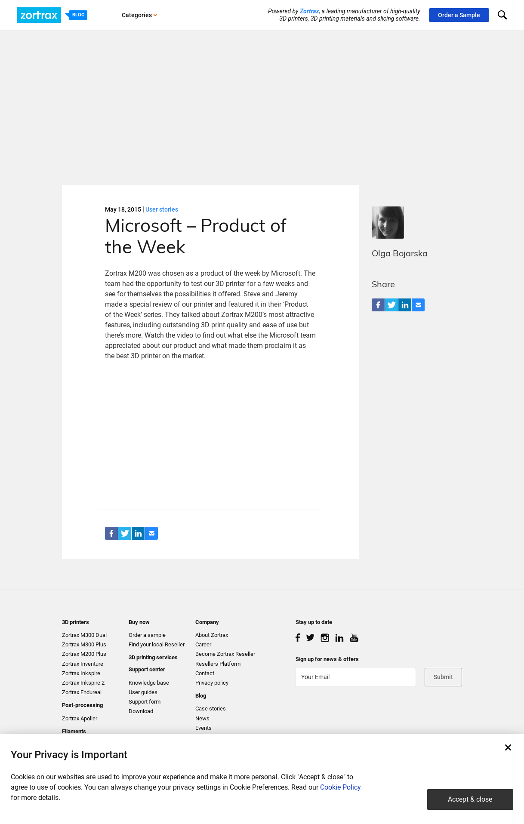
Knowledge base (149, 682)
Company (207, 622)
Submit (443, 676)
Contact (204, 673)
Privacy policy (211, 682)
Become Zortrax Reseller (225, 654)
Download (141, 711)
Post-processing (82, 705)
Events (203, 728)
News (202, 718)
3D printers (75, 622)
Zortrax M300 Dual (84, 635)
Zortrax (309, 11)
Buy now (139, 622)
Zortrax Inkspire (81, 673)
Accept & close (470, 799)
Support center (147, 669)
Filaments (74, 731)
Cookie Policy (340, 787)
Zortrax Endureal (82, 692)
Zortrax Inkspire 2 (83, 682)
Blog (200, 695)
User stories (161, 209)
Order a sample (147, 635)
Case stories (210, 708)
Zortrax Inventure (82, 664)
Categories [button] (139, 15)
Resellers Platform (217, 664)
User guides (143, 692)
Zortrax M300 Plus (84, 644)
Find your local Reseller (157, 644)
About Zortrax (211, 635)
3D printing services (153, 657)
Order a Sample (459, 15)
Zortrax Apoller (79, 718)
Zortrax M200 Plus (84, 654)
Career (203, 644)
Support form (144, 701)
